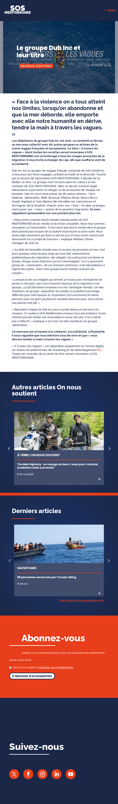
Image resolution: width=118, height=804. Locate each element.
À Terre (23, 455)
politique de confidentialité (56, 667)
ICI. (99, 350)
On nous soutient (36, 66)
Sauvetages (27, 568)
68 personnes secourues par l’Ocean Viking (46, 577)
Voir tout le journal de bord (80, 600)
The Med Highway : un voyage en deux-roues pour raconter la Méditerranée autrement (57, 466)
